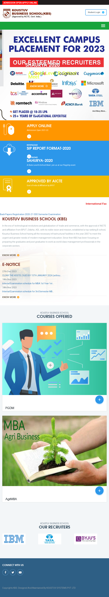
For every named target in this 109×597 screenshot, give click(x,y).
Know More (45, 86)
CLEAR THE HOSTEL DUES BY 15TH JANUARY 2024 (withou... (32, 275)
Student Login (96, 12)
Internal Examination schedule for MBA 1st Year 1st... (28, 283)
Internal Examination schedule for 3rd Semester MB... (28, 291)
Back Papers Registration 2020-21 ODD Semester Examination (30, 214)
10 (72, 115)
